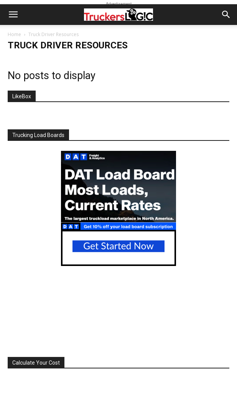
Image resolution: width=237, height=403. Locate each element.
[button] (13, 14)
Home (14, 34)
